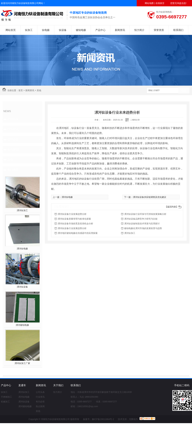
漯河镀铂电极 (22, 325)
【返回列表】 (171, 206)
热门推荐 (13, 169)
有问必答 (13, 139)
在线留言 (160, 3)
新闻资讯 (120, 30)
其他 (39, 90)
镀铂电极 (81, 30)
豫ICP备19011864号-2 (103, 419)
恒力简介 (139, 30)
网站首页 (11, 30)
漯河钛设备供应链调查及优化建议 (149, 197)
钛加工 (29, 30)
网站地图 (149, 3)
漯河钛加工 (22, 210)
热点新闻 (13, 149)
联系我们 (178, 30)
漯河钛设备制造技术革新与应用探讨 (142, 223)
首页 (20, 90)
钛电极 (46, 30)
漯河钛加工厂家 (22, 363)
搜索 (183, 90)
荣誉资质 (159, 30)
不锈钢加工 (6, 397)
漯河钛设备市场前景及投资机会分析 (75, 223)
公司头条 (13, 119)
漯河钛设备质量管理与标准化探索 (74, 219)
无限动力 (133, 419)
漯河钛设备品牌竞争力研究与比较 (140, 219)
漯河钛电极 (22, 248)
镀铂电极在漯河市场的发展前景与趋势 (143, 228)
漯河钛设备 (22, 287)
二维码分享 (135, 120)
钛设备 (63, 30)
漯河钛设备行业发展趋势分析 (72, 214)
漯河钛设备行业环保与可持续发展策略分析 (145, 214)
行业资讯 (13, 129)
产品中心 (100, 30)
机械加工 (5, 401)
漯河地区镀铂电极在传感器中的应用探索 (78, 233)
